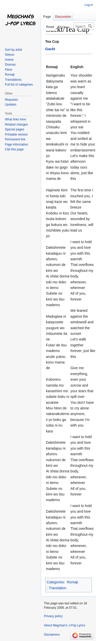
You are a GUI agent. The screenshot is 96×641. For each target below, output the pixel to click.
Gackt (50, 49)
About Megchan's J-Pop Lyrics (64, 625)
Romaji (72, 582)
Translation (57, 588)
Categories (55, 582)
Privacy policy (53, 616)
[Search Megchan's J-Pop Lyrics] (84, 26)
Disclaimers (52, 634)
